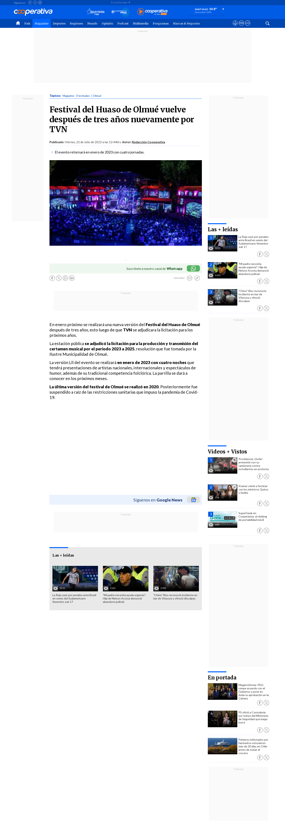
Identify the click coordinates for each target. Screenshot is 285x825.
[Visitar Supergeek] (247, 27)
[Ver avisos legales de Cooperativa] (235, 27)
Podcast (122, 23)
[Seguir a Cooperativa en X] (35, 2)
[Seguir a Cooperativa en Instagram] (40, 2)
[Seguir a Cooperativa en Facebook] (30, 2)
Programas (161, 23)
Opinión (107, 23)
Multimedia (140, 23)
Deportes (59, 23)
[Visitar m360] (241, 27)
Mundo (92, 23)
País (27, 23)
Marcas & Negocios (186, 23)
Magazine (41, 23)
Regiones (76, 23)
